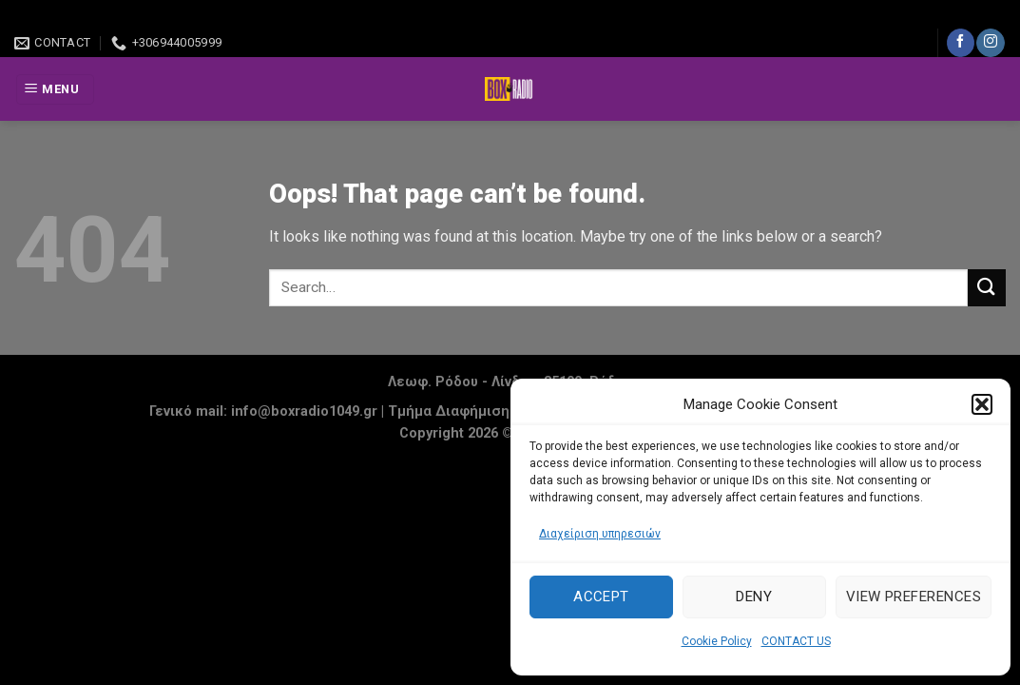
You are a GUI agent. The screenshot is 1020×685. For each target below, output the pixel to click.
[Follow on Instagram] (990, 43)
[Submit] (987, 287)
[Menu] (55, 90)
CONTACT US (796, 641)
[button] (981, 404)
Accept (601, 596)
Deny (754, 596)
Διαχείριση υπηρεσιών (600, 533)
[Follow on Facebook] (960, 43)
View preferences (913, 596)
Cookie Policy (717, 641)
